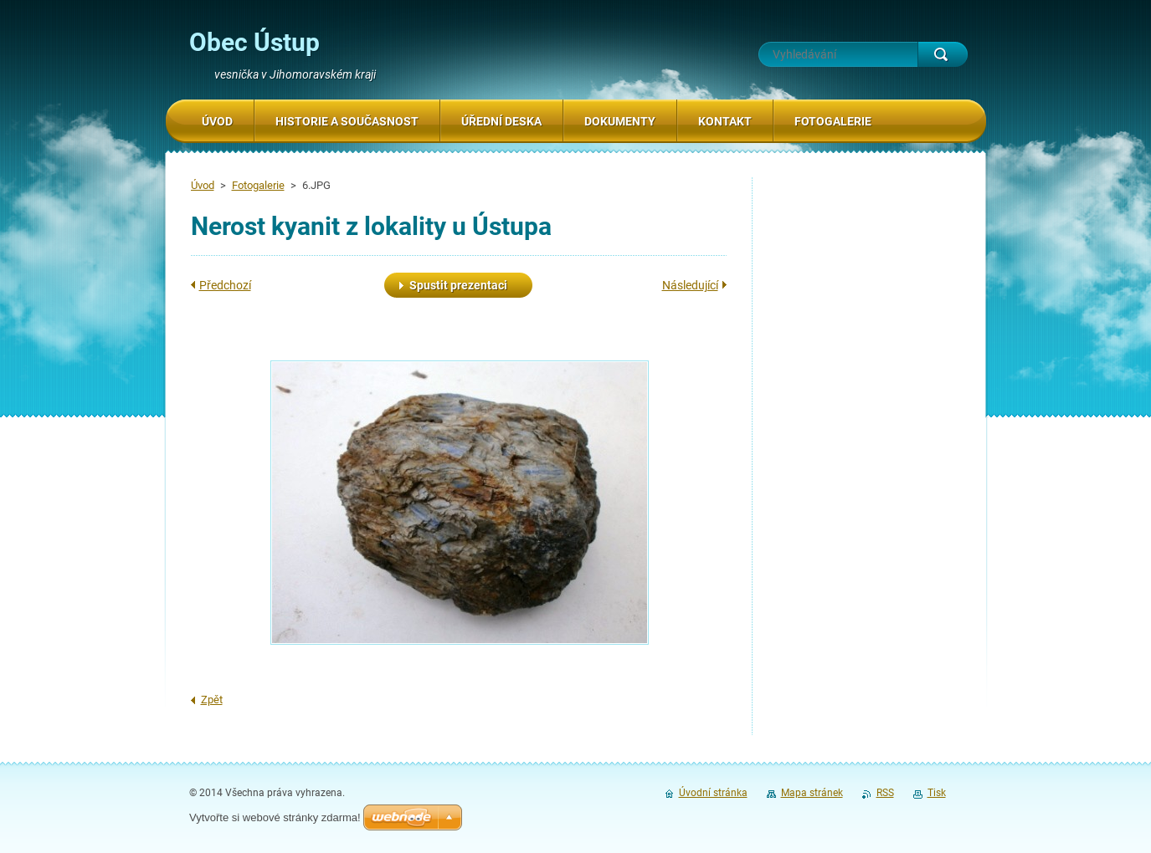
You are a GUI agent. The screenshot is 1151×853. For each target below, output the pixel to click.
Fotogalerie (258, 185)
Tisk (936, 793)
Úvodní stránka (713, 793)
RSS (885, 793)
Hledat (942, 54)
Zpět (212, 699)
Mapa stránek (812, 793)
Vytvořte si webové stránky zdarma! (275, 817)
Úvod (202, 185)
